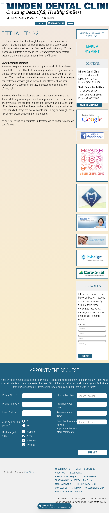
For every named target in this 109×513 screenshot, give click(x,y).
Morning (31, 431)
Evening (31, 444)
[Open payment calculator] (54, 506)
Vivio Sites (29, 472)
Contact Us (61, 487)
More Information (89, 104)
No (28, 421)
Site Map (76, 487)
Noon (30, 436)
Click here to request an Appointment (92, 34)
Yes (29, 425)
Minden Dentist (63, 468)
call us (41, 23)
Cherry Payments (86, 484)
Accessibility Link (94, 487)
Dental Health (81, 480)
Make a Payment (64, 484)
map (71, 23)
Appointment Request (67, 476)
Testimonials (62, 480)
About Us (60, 472)
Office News (89, 476)
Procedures (75, 472)
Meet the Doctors (85, 468)
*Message (92, 346)
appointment (57, 23)
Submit (85, 356)
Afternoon (32, 440)
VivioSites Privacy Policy (68, 491)
